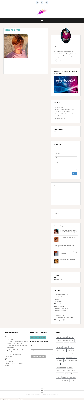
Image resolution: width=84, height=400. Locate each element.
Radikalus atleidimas (60, 308)
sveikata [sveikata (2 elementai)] (58, 377)
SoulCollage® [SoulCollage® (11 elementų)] (68, 373)
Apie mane (9, 337)
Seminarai (57, 313)
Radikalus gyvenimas (60, 310)
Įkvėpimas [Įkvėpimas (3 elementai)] (66, 380)
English (57, 299)
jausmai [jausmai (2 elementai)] (58, 350)
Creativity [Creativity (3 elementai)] (66, 343)
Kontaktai (8, 359)
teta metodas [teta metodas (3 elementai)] (73, 377)
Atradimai (57, 297)
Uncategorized (59, 320)
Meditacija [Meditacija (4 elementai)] (72, 354)
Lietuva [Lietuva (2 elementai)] (66, 354)
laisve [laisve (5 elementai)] (62, 354)
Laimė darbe (58, 304)
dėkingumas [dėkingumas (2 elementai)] (73, 343)
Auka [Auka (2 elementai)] (76, 340)
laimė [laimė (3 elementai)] (58, 354)
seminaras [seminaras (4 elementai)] (69, 367)
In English (58, 301)
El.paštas (33, 346)
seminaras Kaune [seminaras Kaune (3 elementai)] (61, 370)
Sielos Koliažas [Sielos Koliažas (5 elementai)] (60, 373)
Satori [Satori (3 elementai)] (63, 364)
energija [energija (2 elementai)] (71, 347)
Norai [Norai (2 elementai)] (75, 357)
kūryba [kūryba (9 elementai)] (72, 350)
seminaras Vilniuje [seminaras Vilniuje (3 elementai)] (70, 370)
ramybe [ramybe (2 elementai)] (58, 364)
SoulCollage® (59, 315)
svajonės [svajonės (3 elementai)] (76, 373)
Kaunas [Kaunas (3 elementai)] (63, 350)
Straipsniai (9, 356)
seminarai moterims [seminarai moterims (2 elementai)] (61, 367)
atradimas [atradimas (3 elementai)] (65, 340)
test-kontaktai (10, 361)
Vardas (33, 351)
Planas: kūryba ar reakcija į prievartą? (68, 252)
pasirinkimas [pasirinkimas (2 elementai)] (59, 360)
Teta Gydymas (59, 107)
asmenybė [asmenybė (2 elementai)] (71, 337)
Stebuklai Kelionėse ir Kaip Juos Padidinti (64, 246)
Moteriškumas (59, 306)
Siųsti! (74, 173)
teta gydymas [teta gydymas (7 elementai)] (65, 377)
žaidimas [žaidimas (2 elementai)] (59, 384)
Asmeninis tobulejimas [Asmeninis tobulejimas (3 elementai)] (62, 337)
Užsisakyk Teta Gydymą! (61, 118)
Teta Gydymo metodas (15, 354)
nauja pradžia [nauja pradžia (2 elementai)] (69, 357)
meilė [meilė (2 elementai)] (58, 357)
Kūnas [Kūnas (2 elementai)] (68, 350)
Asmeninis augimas (60, 294)
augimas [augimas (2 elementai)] (71, 340)
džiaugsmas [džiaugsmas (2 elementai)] (59, 347)
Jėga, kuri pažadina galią (67, 259)
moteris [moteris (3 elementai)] (62, 357)
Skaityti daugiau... (58, 61)
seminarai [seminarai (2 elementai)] (68, 364)
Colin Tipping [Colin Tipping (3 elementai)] (60, 343)
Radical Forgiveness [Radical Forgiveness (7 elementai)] (74, 360)
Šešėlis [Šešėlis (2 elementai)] (72, 380)
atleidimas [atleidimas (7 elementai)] (59, 340)
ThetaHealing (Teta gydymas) (63, 317)
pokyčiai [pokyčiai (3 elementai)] (66, 360)
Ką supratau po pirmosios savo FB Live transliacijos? (68, 231)
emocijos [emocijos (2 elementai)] (66, 347)
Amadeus (48, 394)
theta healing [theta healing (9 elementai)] (60, 380)
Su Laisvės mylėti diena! (67, 238)
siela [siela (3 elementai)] (77, 370)
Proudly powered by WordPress (34, 394)
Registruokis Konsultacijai (38, 337)
